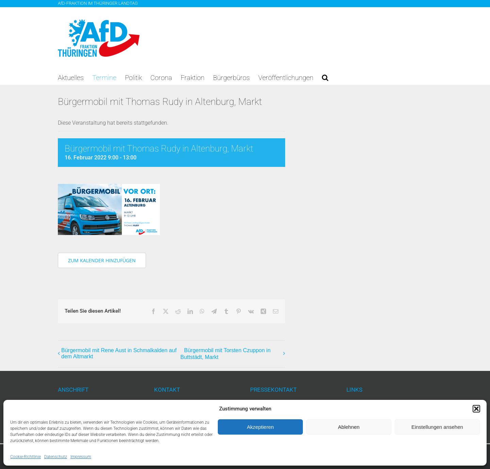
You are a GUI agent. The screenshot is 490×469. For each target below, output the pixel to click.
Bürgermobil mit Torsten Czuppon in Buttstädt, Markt (225, 353)
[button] (476, 408)
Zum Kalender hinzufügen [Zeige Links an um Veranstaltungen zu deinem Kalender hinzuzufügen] (102, 260)
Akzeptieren (260, 427)
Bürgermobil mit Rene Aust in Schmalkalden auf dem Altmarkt (119, 353)
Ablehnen (348, 427)
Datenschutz (55, 456)
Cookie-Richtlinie (25, 456)
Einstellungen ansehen (437, 427)
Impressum (80, 456)
